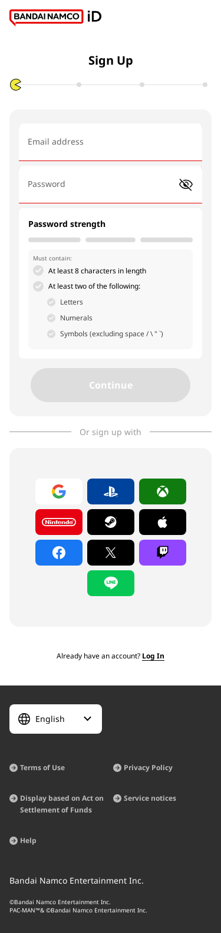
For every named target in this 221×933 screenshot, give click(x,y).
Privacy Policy (148, 768)
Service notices (150, 798)
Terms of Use (42, 768)
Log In (153, 656)
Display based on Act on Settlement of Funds (62, 804)
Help (28, 840)
